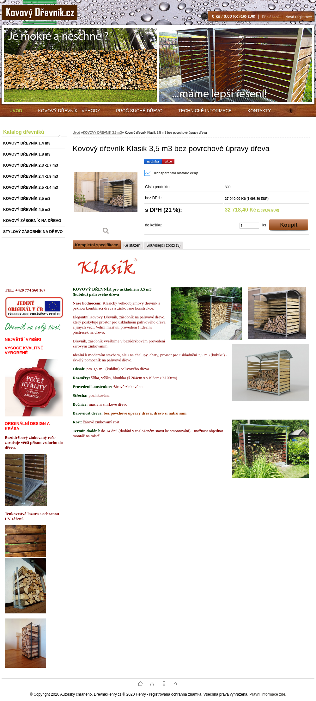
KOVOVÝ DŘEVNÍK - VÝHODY (69, 110)
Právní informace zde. (267, 694)
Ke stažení (133, 245)
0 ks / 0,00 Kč (233, 16)
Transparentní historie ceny (171, 172)
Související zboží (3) (163, 245)
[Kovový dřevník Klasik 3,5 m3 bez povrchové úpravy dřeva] (106, 199)
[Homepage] (16, 110)
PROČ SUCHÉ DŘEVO (139, 110)
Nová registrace (298, 17)
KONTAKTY (259, 110)
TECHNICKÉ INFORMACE (205, 110)
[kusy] (249, 226)
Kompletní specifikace (96, 245)
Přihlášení (270, 17)
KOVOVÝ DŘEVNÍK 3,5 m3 (102, 132)
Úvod (76, 132)
